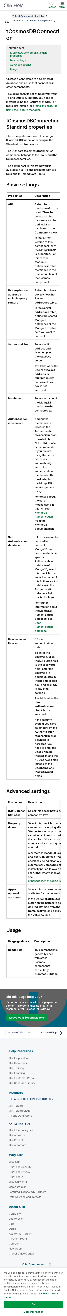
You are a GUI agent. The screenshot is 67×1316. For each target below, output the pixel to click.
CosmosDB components (40, 20)
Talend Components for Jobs (28, 16)
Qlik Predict (16, 1140)
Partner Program (19, 1238)
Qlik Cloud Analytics (21, 1130)
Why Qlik (14, 1161)
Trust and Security (20, 1166)
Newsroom (16, 1248)
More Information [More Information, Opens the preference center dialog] (33, 1311)
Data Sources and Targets (25, 1196)
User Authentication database (44, 627)
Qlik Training (16, 1068)
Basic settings (18, 60)
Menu (62, 6)
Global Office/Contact (22, 1253)
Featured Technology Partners (27, 1191)
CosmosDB (17, 20)
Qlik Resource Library (22, 1082)
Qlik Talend (16, 1105)
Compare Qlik (17, 1186)
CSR (11, 1223)
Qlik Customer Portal (21, 1077)
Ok (33, 1304)
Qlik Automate (17, 1145)
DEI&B (12, 1228)
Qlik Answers (17, 1135)
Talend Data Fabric (20, 1115)
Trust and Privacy (19, 1171)
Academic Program (21, 1233)
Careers (14, 1243)
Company (15, 1213)
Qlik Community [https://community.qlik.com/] (33, 1264)
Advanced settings (20, 64)
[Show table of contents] (7, 16)
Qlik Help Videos (19, 1058)
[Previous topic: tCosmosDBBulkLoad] (18, 1033)
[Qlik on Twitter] (50, 1264)
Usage (14, 69)
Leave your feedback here (27, 1017)
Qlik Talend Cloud (20, 1110)
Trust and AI (16, 1176)
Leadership (16, 1218)
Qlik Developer (18, 1063)
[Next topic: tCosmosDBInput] (49, 1033)
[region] (33, 1291)
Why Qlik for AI (18, 1181)
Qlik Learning (17, 1073)
